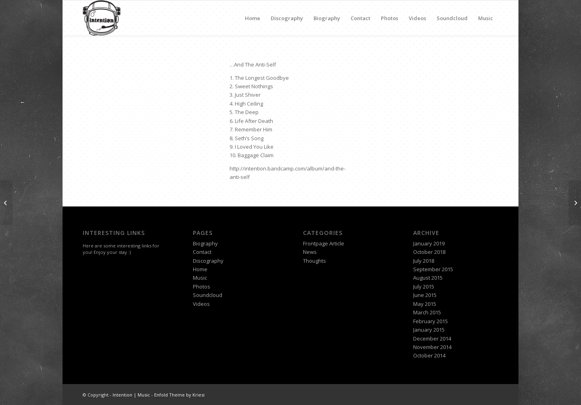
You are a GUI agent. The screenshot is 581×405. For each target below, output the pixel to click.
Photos (389, 18)
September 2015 (433, 269)
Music (485, 18)
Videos (417, 18)
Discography (287, 18)
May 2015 (424, 303)
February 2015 (430, 321)
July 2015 (423, 286)
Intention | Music (131, 395)
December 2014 (432, 338)
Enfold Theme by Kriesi (179, 395)
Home (252, 18)
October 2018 (429, 251)
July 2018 (423, 260)
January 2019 (429, 243)
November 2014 (432, 347)
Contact (360, 18)
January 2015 (429, 329)
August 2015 (428, 277)
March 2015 (427, 312)
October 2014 (429, 355)
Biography (326, 18)
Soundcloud (452, 18)
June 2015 (425, 295)
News (310, 251)
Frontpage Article (323, 243)
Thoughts (314, 260)
